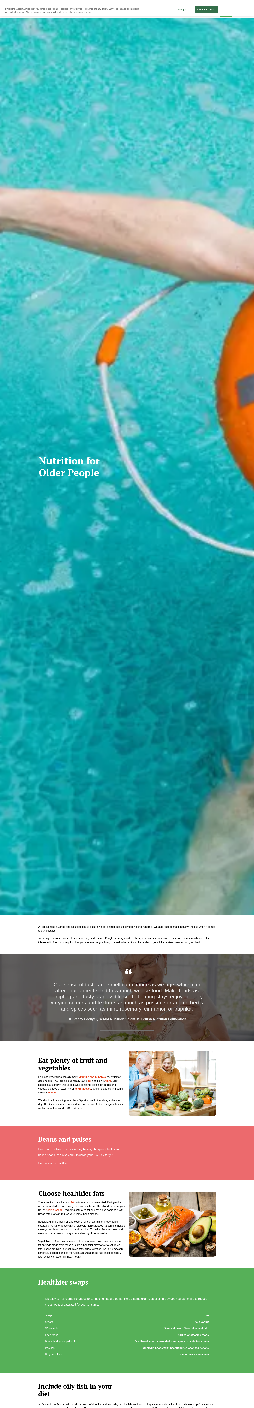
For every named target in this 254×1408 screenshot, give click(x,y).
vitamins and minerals (92, 1077)
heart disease (83, 1088)
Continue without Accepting (241, 4)
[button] (172, 1083)
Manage (182, 9)
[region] (127, 8)
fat (72, 1202)
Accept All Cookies (206, 9)
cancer (52, 1092)
